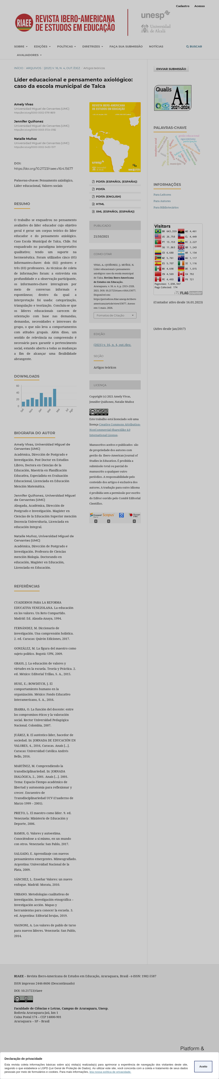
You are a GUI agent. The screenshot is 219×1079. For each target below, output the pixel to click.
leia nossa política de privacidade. (110, 1071)
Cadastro (182, 6)
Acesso (199, 6)
